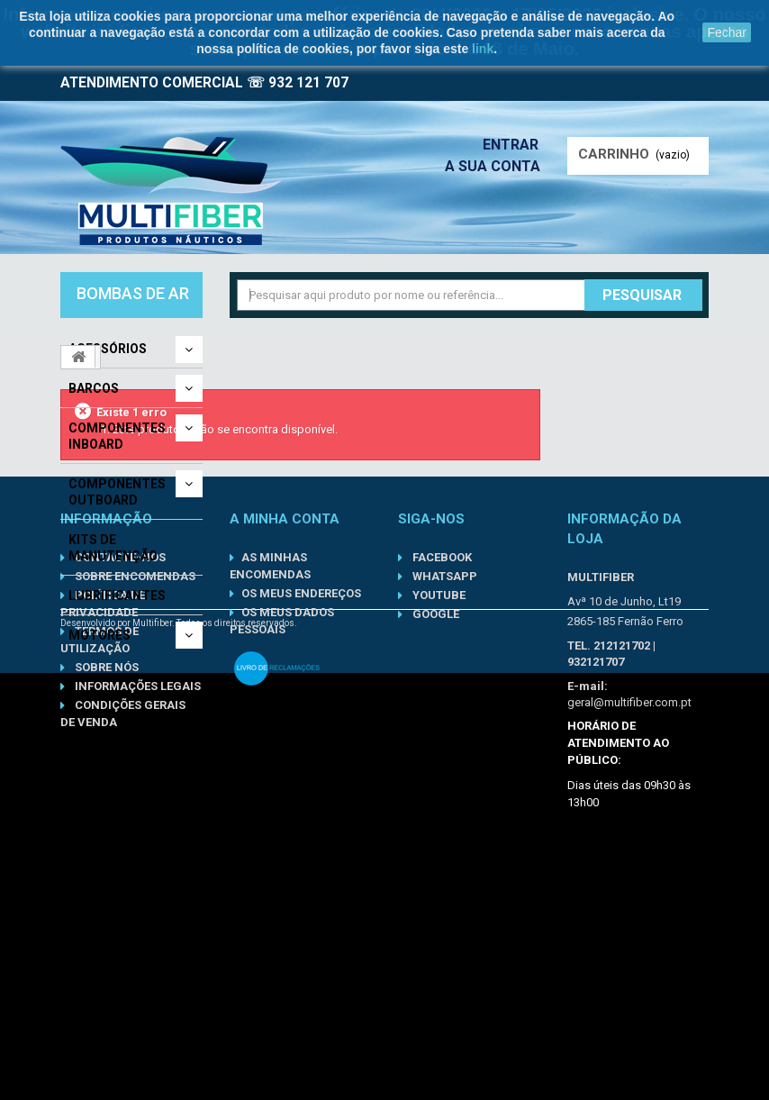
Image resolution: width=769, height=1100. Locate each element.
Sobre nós (105, 858)
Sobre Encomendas (133, 767)
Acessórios (107, 348)
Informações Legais (136, 877)
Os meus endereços (301, 784)
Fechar (726, 32)
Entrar (516, 144)
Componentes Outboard (117, 492)
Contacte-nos (119, 748)
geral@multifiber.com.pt (629, 893)
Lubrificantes (117, 595)
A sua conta (497, 166)
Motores (99, 635)
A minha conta (284, 710)
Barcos (93, 388)
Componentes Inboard (117, 436)
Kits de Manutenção (113, 547)
